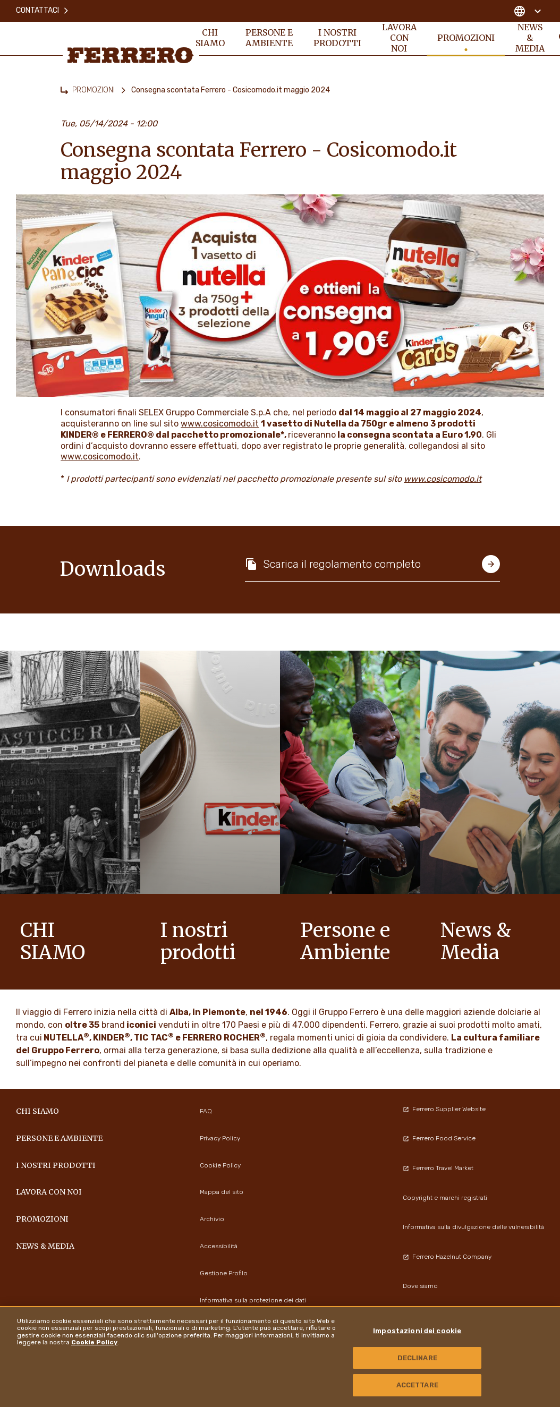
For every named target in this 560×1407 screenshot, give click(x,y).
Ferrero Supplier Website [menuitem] (444, 1109)
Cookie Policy (94, 1342)
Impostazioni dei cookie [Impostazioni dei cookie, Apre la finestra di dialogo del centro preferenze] (417, 1331)
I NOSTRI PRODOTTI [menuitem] (338, 38)
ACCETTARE (417, 1385)
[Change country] (527, 10)
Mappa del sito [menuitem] (221, 1192)
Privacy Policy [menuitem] (220, 1138)
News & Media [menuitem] (531, 38)
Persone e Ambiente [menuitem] (269, 38)
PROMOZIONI (93, 90)
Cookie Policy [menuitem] (220, 1165)
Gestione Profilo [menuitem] (224, 1273)
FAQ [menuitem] (206, 1111)
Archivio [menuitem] (212, 1219)
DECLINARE (417, 1358)
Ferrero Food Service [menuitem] (439, 1138)
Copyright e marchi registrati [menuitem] (445, 1197)
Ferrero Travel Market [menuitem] (438, 1168)
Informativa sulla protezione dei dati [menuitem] (253, 1300)
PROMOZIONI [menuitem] (467, 38)
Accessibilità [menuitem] (218, 1246)
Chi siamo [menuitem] (210, 38)
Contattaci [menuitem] (43, 10)
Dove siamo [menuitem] (420, 1286)
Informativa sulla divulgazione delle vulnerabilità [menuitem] (473, 1227)
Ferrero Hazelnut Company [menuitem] (447, 1256)
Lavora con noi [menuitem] (400, 38)
